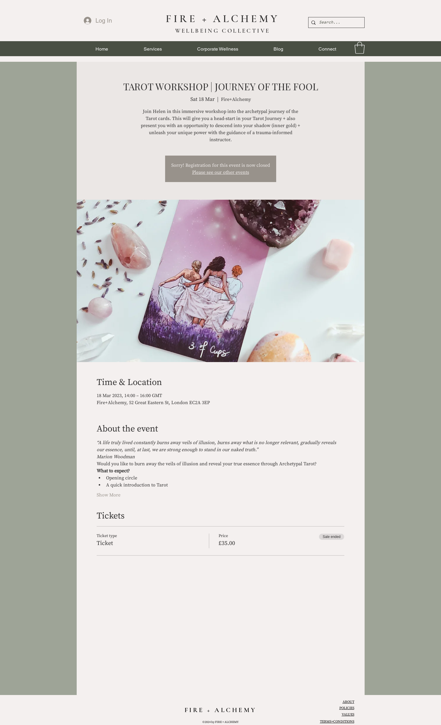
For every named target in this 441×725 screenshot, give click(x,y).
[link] (360, 48)
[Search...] (335, 22)
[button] (153, 49)
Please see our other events (220, 172)
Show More (108, 495)
